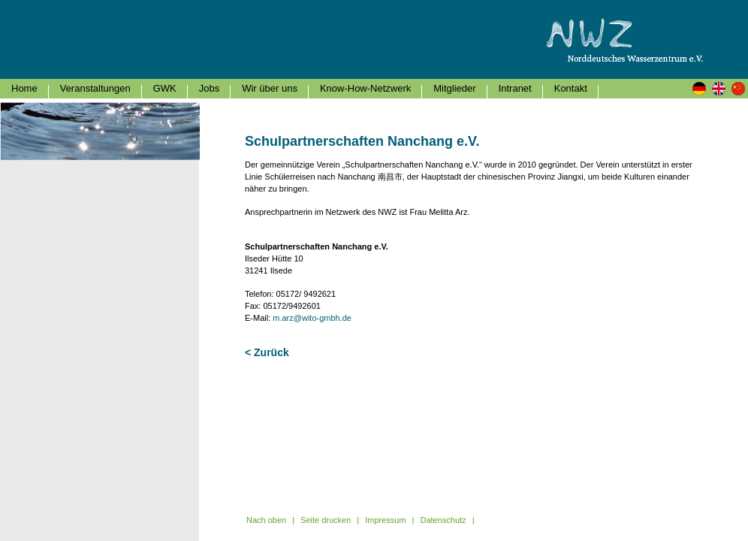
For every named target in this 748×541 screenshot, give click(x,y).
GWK (164, 88)
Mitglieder (454, 88)
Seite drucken (325, 519)
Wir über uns (269, 88)
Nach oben (266, 519)
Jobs (209, 88)
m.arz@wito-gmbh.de (312, 317)
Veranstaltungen (95, 88)
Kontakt (570, 88)
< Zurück (267, 352)
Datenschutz (443, 519)
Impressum (385, 519)
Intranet (515, 88)
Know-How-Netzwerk (365, 88)
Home (24, 88)
